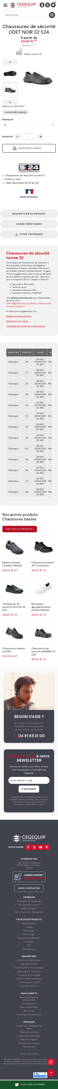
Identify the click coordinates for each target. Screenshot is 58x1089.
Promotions (29, 949)
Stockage (29, 930)
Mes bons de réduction (29, 1014)
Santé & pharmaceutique (29, 978)
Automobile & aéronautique (29, 967)
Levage (29, 927)
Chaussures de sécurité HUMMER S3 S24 (43, 651)
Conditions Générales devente (29, 1027)
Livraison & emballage (29, 1035)
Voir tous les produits (18, 529)
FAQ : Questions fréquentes (29, 912)
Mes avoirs (29, 1010)
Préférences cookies (29, 1043)
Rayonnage (29, 934)
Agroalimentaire (29, 963)
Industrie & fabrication (29, 960)
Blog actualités (29, 908)
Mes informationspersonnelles (29, 998)
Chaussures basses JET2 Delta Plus (42, 564)
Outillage (29, 941)
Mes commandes (29, 1007)
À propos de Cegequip (29, 901)
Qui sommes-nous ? (29, 904)
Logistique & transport (29, 971)
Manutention (29, 923)
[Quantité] (29, 136)
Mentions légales (29, 1039)
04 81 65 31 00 (31, 736)
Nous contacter (29, 888)
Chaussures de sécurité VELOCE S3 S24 (14, 607)
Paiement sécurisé (29, 1032)
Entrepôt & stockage (29, 975)
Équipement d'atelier (29, 938)
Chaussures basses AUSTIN (13, 650)
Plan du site (29, 1046)
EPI (29, 945)
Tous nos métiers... (29, 986)
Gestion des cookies (29, 1054)
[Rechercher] (29, 15)
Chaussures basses (15, 112)
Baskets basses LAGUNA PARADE (12, 564)
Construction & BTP (29, 982)
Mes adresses (29, 1003)
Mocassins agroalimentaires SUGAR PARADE (41, 607)
